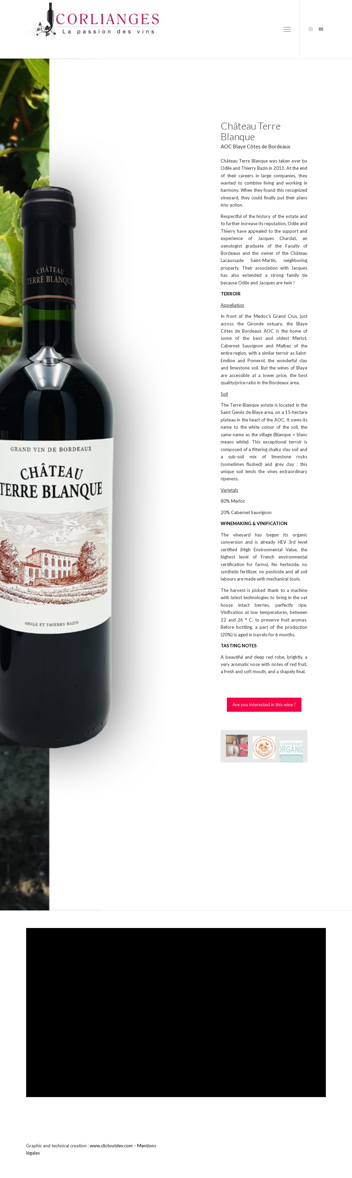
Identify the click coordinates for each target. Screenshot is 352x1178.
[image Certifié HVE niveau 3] (266, 748)
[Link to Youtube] (321, 29)
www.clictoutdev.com (111, 1145)
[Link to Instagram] (310, 29)
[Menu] (287, 29)
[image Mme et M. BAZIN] (239, 748)
